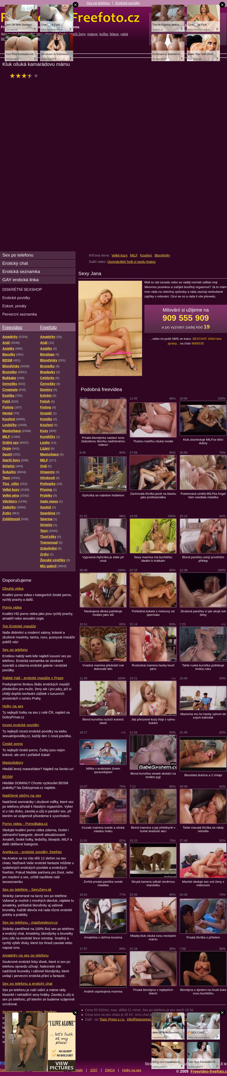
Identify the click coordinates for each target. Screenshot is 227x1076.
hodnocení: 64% (25, 76)
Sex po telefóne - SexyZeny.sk (26, 889)
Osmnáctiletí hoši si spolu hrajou (131, 262)
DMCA (110, 1070)
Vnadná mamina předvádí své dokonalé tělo (103, 667)
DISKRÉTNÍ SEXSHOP (22, 289)
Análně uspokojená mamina (103, 991)
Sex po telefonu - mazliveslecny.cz (30, 922)
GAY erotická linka (20, 279)
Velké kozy (119, 255)
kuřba (104, 34)
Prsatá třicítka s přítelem (203, 937)
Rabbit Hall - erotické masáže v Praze (32, 678)
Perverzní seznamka (19, 314)
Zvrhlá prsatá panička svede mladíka (103, 883)
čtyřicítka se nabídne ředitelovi (103, 495)
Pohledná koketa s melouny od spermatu (153, 613)
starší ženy (77, 34)
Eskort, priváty (14, 306)
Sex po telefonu (98, 3)
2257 (94, 1070)
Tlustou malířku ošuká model (153, 441)
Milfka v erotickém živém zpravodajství (103, 770)
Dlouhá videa (12, 588)
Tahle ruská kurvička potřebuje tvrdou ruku (203, 667)
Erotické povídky (127, 3)
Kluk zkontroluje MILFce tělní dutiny (203, 441)
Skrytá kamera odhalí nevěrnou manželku (153, 883)
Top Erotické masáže (19, 626)
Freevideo (12, 327)
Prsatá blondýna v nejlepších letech (153, 991)
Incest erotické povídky (20, 725)
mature (92, 34)
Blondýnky (162, 255)
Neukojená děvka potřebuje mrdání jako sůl (103, 613)
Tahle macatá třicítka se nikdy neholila (203, 829)
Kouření (146, 255)
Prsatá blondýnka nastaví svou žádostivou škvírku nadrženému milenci (103, 441)
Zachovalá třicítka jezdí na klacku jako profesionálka (153, 495)
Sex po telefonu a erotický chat (27, 983)
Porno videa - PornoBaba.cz (25, 824)
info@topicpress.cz (141, 1019)
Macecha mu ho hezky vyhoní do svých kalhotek (203, 715)
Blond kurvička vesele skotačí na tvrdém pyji (153, 775)
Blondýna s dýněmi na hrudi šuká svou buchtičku (203, 991)
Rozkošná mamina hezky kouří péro (153, 667)
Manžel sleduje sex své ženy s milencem (203, 883)
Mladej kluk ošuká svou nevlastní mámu (153, 937)
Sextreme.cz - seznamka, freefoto (29, 1012)
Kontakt (77, 1070)
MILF (133, 255)
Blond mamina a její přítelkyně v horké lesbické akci (153, 829)
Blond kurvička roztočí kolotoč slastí (103, 721)
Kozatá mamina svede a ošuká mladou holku (103, 829)
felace (114, 34)
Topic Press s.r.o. (112, 1019)
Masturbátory (12, 762)
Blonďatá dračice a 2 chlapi (203, 775)
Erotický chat (15, 263)
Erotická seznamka (21, 271)
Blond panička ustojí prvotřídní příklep (203, 558)
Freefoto (48, 327)
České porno (12, 744)
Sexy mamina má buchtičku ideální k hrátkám (153, 558)
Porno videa (12, 607)
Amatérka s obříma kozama (103, 937)
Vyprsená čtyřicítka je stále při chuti (103, 558)
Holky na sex (12, 706)
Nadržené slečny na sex (21, 795)
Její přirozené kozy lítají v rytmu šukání (153, 721)
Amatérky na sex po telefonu (25, 955)
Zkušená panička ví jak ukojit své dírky (203, 613)
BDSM (7, 777)
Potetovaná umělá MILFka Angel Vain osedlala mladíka (203, 495)
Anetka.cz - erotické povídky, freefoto (32, 852)
